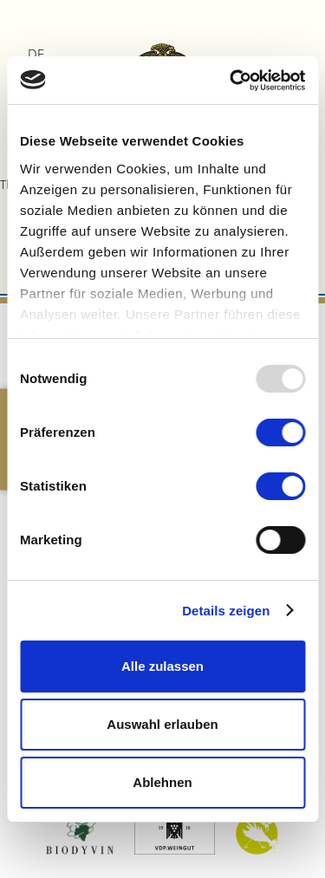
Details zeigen (226, 610)
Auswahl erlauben (162, 724)
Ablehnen (162, 782)
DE (36, 53)
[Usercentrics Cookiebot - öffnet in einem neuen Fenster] (231, 80)
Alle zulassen (162, 666)
